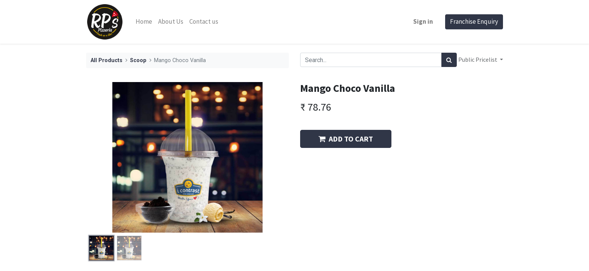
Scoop (138, 60)
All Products (106, 60)
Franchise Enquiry (474, 21)
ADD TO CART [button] (346, 138)
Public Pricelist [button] (478, 59)
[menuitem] (144, 22)
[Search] (449, 60)
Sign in (423, 21)
